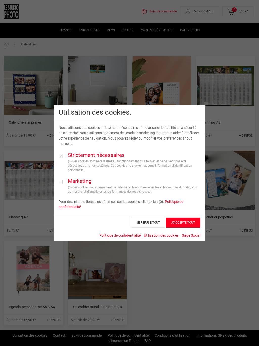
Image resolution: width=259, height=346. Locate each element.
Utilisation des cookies (161, 235)
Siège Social (191, 235)
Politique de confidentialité (120, 235)
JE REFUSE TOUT (148, 222)
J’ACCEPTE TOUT (183, 222)
